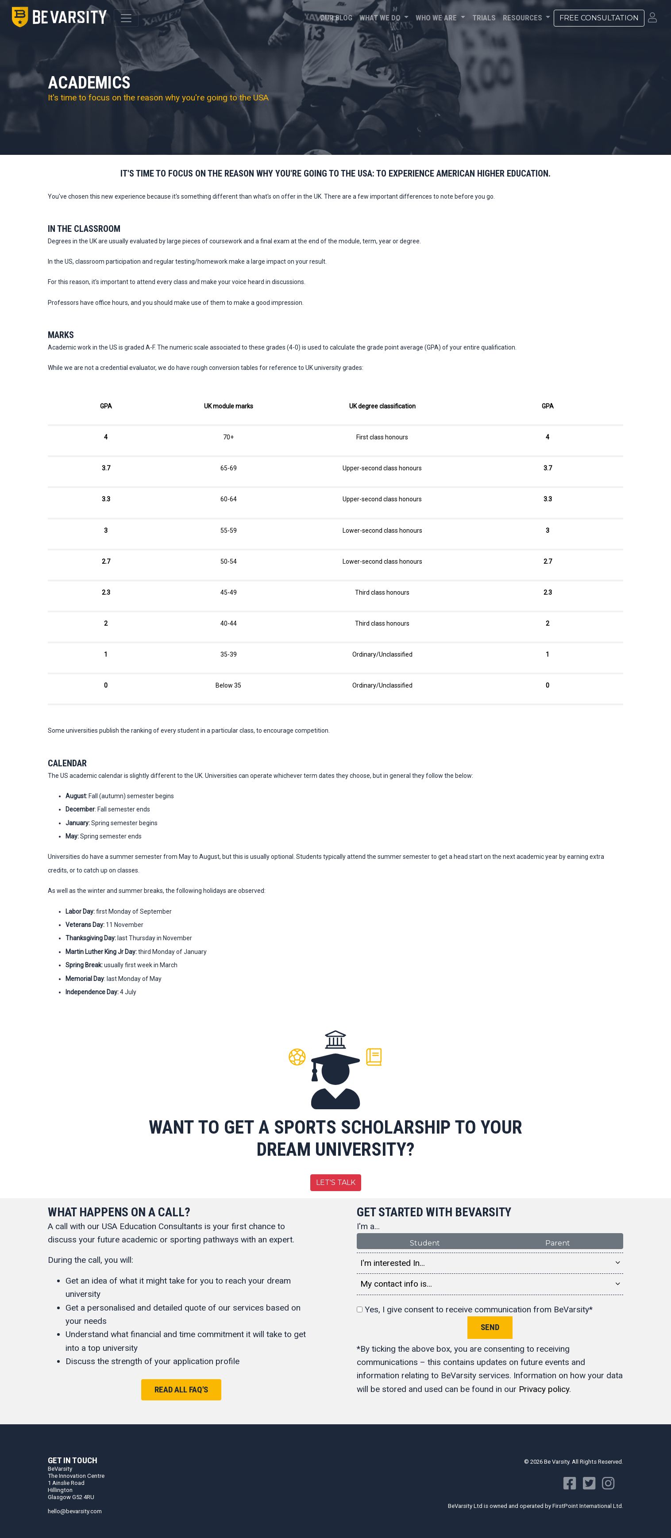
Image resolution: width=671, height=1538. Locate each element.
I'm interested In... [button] (490, 1263)
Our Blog (336, 17)
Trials (484, 17)
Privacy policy (544, 1389)
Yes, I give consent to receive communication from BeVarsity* (475, 1309)
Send (490, 1327)
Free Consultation (599, 18)
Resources (523, 17)
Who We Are (437, 17)
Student (425, 1242)
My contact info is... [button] (490, 1284)
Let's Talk (335, 1182)
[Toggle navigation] (126, 18)
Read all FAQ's (181, 1389)
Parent (557, 1242)
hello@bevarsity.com (75, 1511)
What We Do (380, 17)
